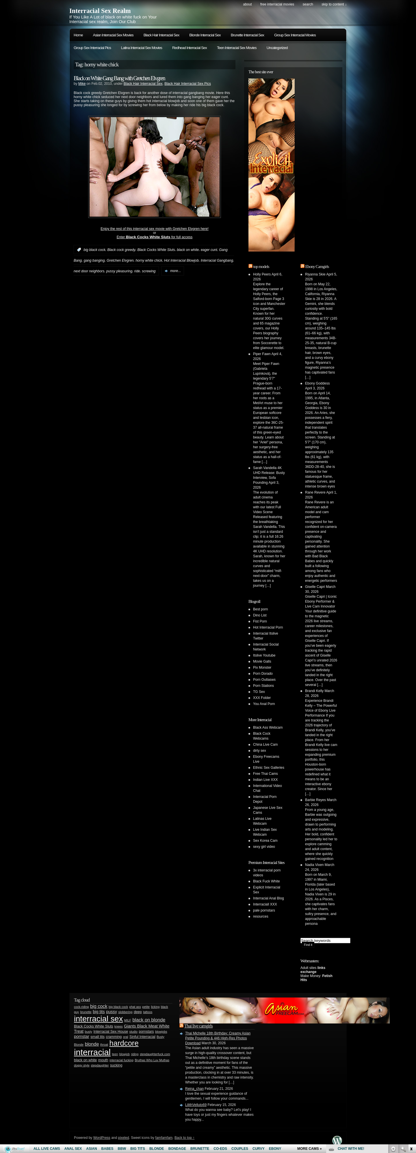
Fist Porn (260, 621)
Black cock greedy (121, 250)
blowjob (124, 1054)
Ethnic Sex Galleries (268, 768)
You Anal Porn (264, 704)
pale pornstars (264, 910)
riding (134, 1054)
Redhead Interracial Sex (189, 48)
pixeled (123, 1138)
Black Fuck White (266, 881)
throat (104, 1044)
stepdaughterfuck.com (155, 1054)
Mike (82, 84)
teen (115, 1054)
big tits (99, 1011)
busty (88, 1031)
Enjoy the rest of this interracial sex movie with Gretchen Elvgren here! (155, 229)
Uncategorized (277, 48)
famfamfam (163, 1138)
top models (261, 266)
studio (133, 1031)
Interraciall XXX (265, 904)
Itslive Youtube (264, 655)
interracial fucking (121, 1060)
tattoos (147, 1012)
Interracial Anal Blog (268, 898)
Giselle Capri (315, 587)
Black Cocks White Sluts (156, 250)
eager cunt (209, 250)
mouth (103, 1060)
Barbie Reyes (315, 800)
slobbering (125, 1012)
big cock (98, 1006)
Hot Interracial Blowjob (181, 260)
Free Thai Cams (265, 774)
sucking (116, 1065)
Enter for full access (155, 237)
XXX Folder (262, 698)
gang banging (94, 260)
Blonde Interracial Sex (204, 35)
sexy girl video (264, 847)
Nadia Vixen (314, 865)
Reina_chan (194, 1089)
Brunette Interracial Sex (247, 35)
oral (125, 1036)
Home (78, 35)
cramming (114, 1037)
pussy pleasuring (119, 271)
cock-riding (81, 1006)
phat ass (135, 1006)
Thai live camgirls (198, 1025)
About (247, 4)
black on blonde (149, 1019)
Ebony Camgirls (317, 266)
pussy (111, 1011)
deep (138, 1012)
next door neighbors (89, 271)
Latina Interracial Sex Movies (141, 48)
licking (155, 1006)
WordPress (101, 1138)
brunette (86, 1012)
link (411, 1062)
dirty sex (259, 751)
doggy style (82, 1065)
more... (175, 271)
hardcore (124, 1043)
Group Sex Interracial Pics (92, 48)
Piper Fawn (262, 354)
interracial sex (98, 1018)
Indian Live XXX (265, 780)
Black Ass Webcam (268, 727)
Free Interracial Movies (277, 4)
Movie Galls (262, 661)
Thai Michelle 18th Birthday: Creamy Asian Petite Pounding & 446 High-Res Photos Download (217, 1038)
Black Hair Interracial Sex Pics (187, 84)
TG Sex (259, 692)
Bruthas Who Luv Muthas (152, 1060)
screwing (148, 271)
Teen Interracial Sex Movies (237, 48)
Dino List (260, 615)
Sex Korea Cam (265, 841)
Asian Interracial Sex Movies (113, 35)
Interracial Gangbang (217, 260)
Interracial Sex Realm (100, 10)
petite (146, 1006)
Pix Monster (262, 667)
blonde (92, 1044)
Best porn (260, 609)
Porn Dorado (263, 674)
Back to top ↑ (184, 1138)
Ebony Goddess (317, 383)
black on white (188, 250)
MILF (127, 1020)
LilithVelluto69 (196, 1105)
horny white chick (148, 260)
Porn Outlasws (264, 680)
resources (260, 916)
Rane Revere (315, 492)
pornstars (146, 1032)
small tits (97, 1037)
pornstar (81, 1036)
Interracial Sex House (110, 1032)
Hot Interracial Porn (268, 627)
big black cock (94, 250)
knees (118, 1026)
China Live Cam (265, 745)
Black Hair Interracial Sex (161, 35)
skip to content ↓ (334, 4)
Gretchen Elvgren (120, 260)
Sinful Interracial (142, 1037)
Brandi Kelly (314, 691)
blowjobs (161, 1031)
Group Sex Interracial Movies (295, 35)
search (308, 4)
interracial (92, 1052)
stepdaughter (100, 1065)
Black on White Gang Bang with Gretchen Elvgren (119, 78)
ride (137, 271)
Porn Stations (263, 686)
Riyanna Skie (315, 274)
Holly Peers (262, 274)
